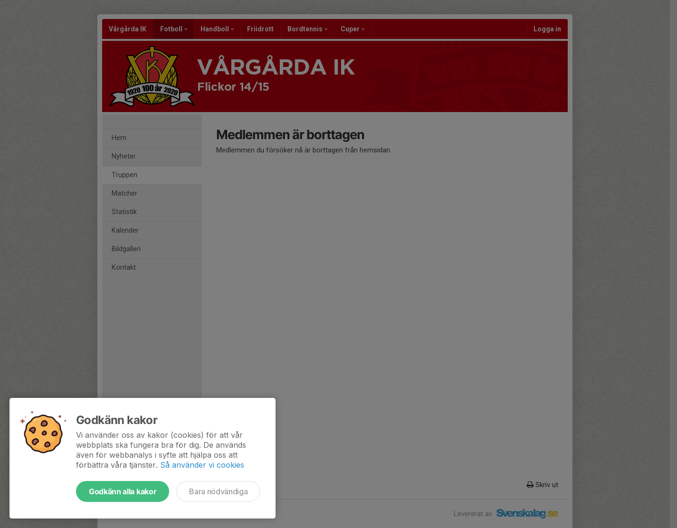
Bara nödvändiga (218, 491)
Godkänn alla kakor (122, 491)
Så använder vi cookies (202, 465)
